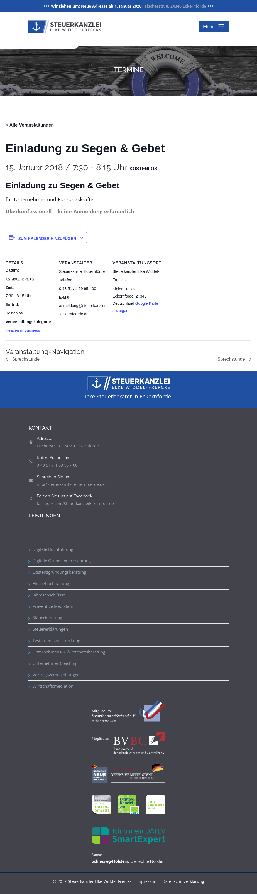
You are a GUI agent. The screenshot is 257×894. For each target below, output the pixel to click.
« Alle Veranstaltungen (30, 125)
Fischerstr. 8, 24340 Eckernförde (175, 6)
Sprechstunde (25, 359)
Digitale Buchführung (53, 549)
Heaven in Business (23, 330)
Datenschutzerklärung (183, 881)
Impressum (147, 881)
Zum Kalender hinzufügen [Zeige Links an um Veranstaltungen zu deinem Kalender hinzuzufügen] (47, 238)
